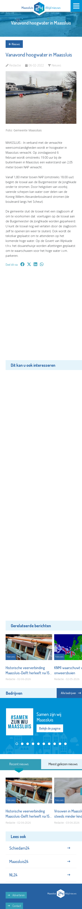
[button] (17, 744)
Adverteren (16, 895)
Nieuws (14, 44)
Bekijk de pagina (49, 728)
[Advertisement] (41, 316)
